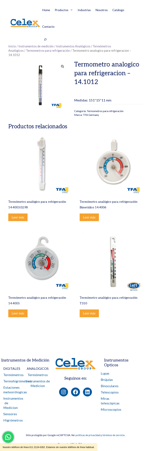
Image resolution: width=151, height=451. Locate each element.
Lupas (105, 373)
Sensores (10, 414)
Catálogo (118, 10)
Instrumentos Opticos (116, 362)
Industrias (84, 10)
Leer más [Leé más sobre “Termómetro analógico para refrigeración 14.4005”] (18, 313)
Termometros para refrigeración (48, 50)
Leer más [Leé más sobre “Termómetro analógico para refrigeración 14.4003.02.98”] (18, 217)
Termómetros (13, 375)
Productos (65, 10)
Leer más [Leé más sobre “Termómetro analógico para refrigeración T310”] (89, 313)
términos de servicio (113, 435)
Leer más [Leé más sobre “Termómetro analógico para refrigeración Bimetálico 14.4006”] (89, 217)
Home (46, 10)
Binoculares (109, 386)
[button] (63, 66)
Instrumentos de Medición (25, 360)
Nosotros (101, 10)
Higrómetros (13, 420)
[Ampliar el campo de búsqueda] (45, 40)
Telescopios (110, 392)
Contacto (48, 26)
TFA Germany (91, 114)
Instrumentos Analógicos (73, 46)
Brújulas (107, 380)
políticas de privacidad (88, 435)
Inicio (12, 46)
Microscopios (111, 409)
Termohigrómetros (17, 381)
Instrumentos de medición (36, 46)
